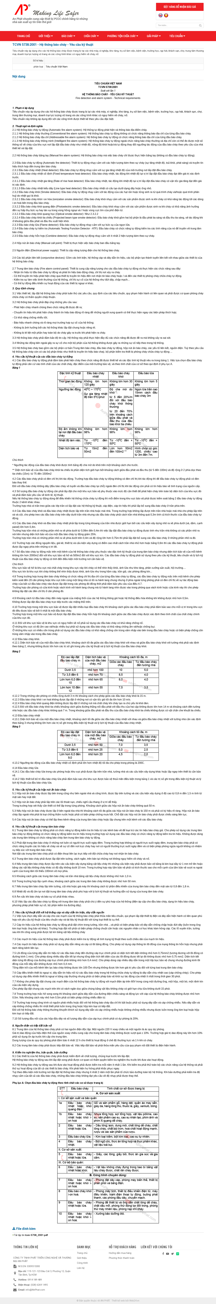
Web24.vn (134, 1300)
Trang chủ (23, 36)
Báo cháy (68, 36)
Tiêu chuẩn (177, 36)
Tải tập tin (31, 1235)
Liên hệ (80, 1268)
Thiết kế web (118, 1300)
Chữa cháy (91, 36)
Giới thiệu (46, 36)
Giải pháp (154, 36)
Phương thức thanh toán (121, 1258)
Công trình (82, 1262)
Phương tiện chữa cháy (122, 36)
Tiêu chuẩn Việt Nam (57, 66)
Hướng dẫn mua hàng (120, 1253)
